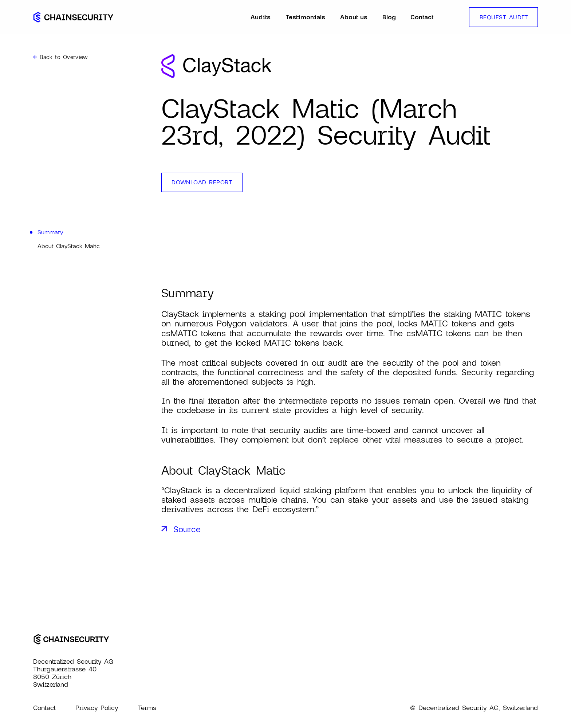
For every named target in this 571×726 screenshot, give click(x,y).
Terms (147, 707)
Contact (421, 17)
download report (202, 181)
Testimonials (305, 17)
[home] (73, 17)
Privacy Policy (96, 707)
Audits (261, 17)
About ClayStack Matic (69, 245)
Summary (50, 231)
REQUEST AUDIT (504, 16)
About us (353, 17)
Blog (389, 17)
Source (187, 529)
